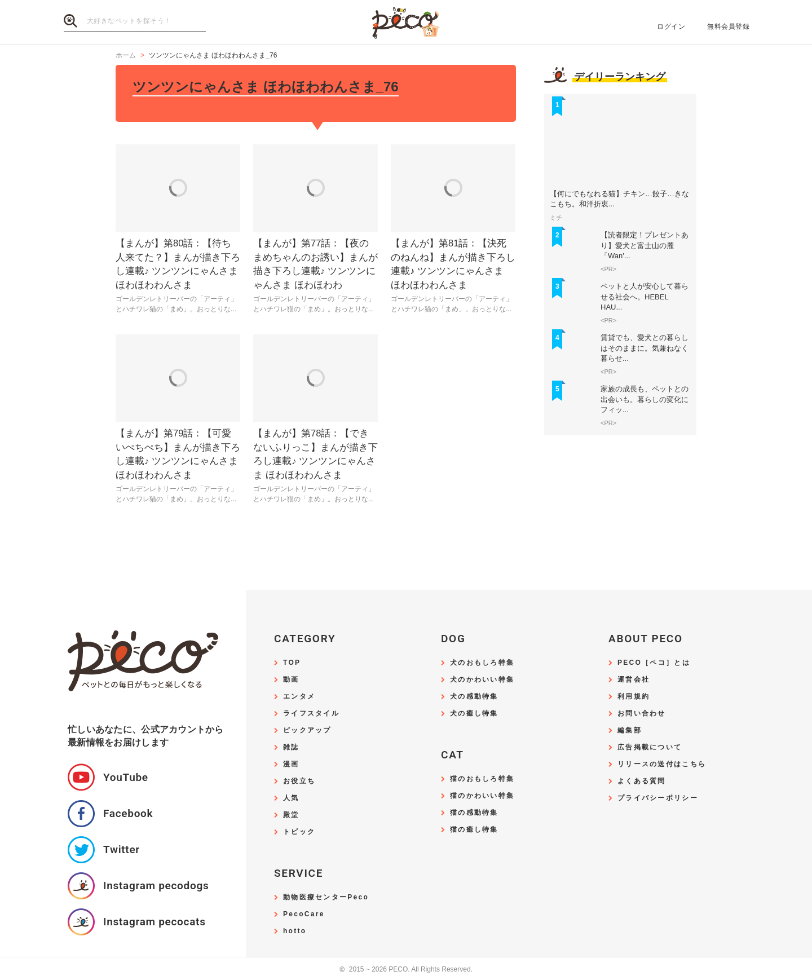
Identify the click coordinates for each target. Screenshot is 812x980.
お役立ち (299, 781)
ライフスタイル (311, 713)
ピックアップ (307, 730)
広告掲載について (649, 747)
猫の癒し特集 (474, 829)
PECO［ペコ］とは (653, 662)
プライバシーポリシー (657, 798)
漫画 (291, 764)
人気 (291, 798)
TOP (292, 662)
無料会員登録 (728, 26)
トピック (299, 832)
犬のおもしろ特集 (482, 662)
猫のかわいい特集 (482, 796)
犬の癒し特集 (474, 713)
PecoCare (304, 914)
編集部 (629, 730)
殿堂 (291, 815)
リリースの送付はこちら (661, 764)
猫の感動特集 (474, 812)
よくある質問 (641, 781)
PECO (406, 23)
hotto (294, 931)
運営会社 (633, 679)
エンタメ (299, 696)
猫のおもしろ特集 (482, 779)
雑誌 (291, 747)
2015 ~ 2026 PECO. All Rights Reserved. (406, 969)
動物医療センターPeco (326, 897)
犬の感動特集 (474, 696)
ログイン (671, 26)
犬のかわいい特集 (482, 679)
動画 (291, 679)
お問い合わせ (641, 713)
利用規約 (633, 696)
